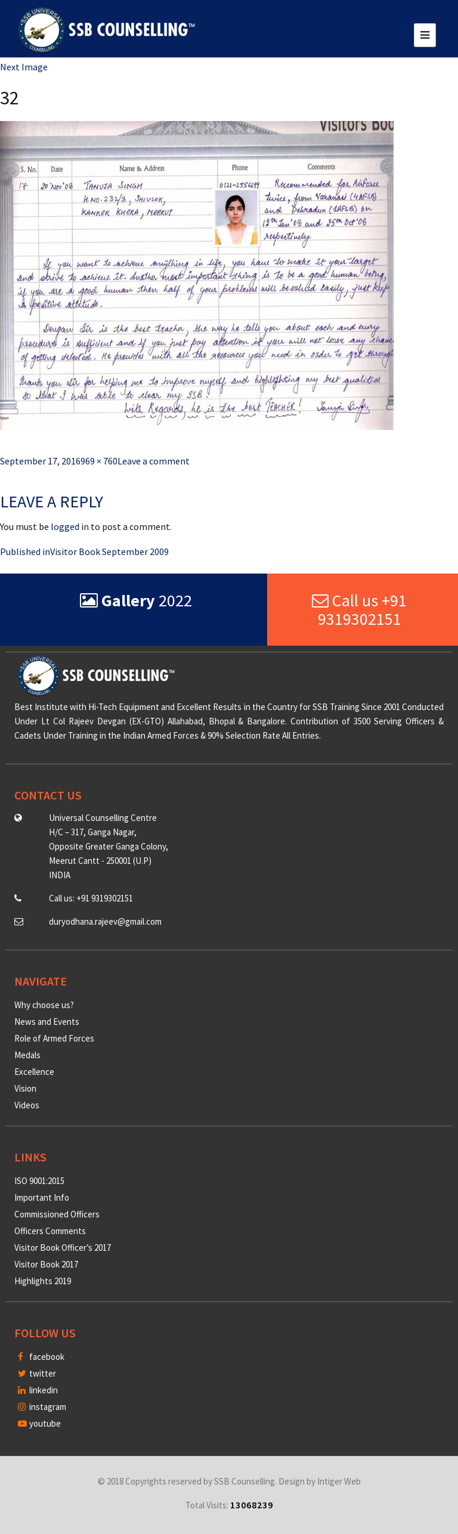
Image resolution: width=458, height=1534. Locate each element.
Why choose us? (44, 1005)
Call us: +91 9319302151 (91, 898)
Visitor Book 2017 (46, 1264)
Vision (25, 1088)
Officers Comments (50, 1231)
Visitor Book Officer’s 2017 (62, 1247)
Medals (27, 1055)
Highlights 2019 (42, 1281)
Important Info (41, 1197)
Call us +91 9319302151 (359, 610)
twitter (37, 1373)
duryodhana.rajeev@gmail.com (105, 921)
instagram (42, 1406)
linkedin (38, 1390)
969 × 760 (99, 461)
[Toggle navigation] (425, 35)
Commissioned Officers (57, 1214)
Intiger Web (339, 1481)
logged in (70, 526)
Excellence (34, 1071)
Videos (26, 1105)
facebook (41, 1356)
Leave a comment (153, 461)
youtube (39, 1423)
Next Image (24, 67)
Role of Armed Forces (54, 1038)
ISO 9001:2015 (39, 1180)
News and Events (46, 1021)
